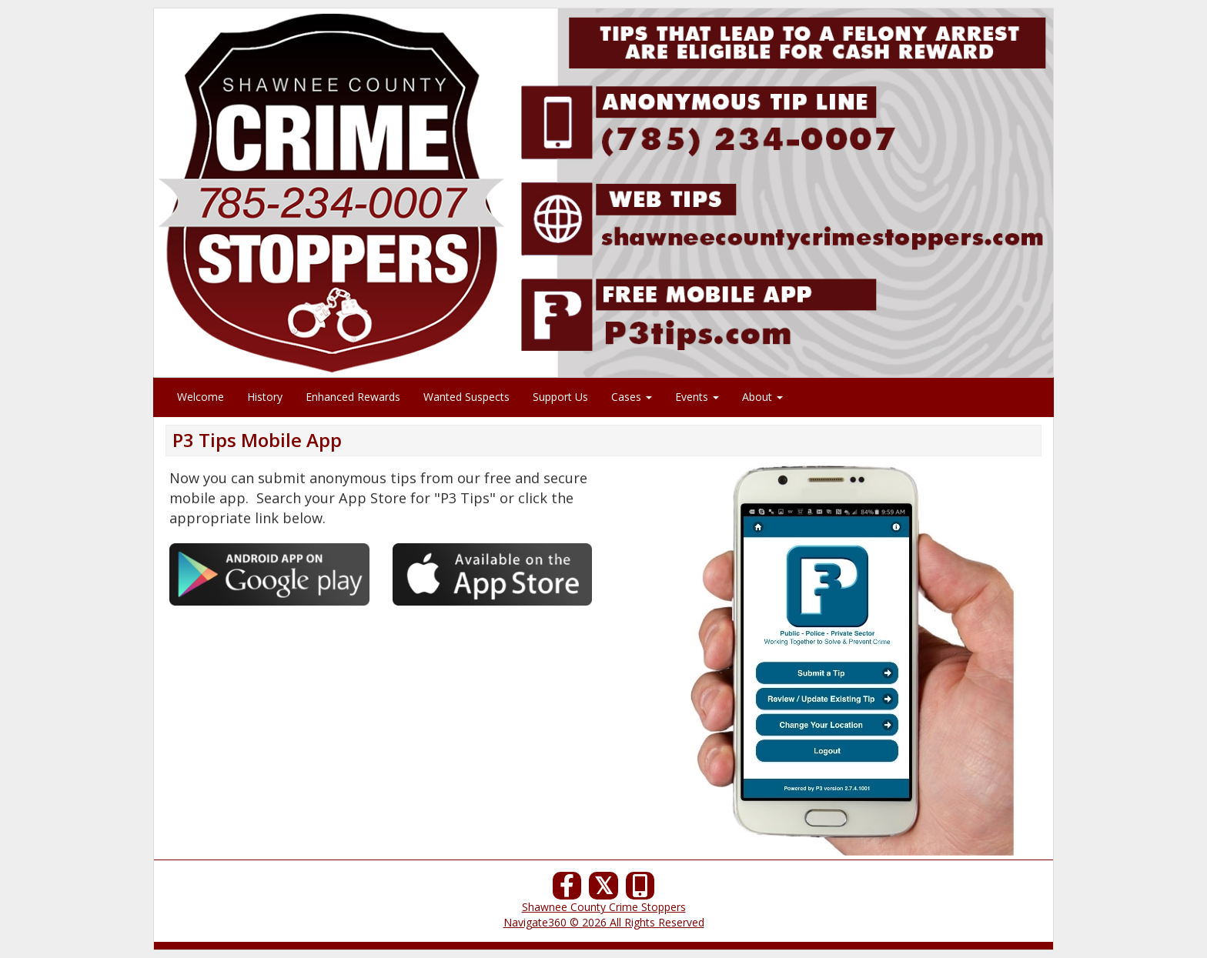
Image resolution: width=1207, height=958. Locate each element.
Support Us (560, 396)
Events (697, 396)
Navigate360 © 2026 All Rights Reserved (603, 922)
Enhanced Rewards (353, 396)
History (265, 396)
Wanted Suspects (466, 396)
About (762, 396)
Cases (631, 396)
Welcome (200, 396)
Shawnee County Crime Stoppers (604, 907)
